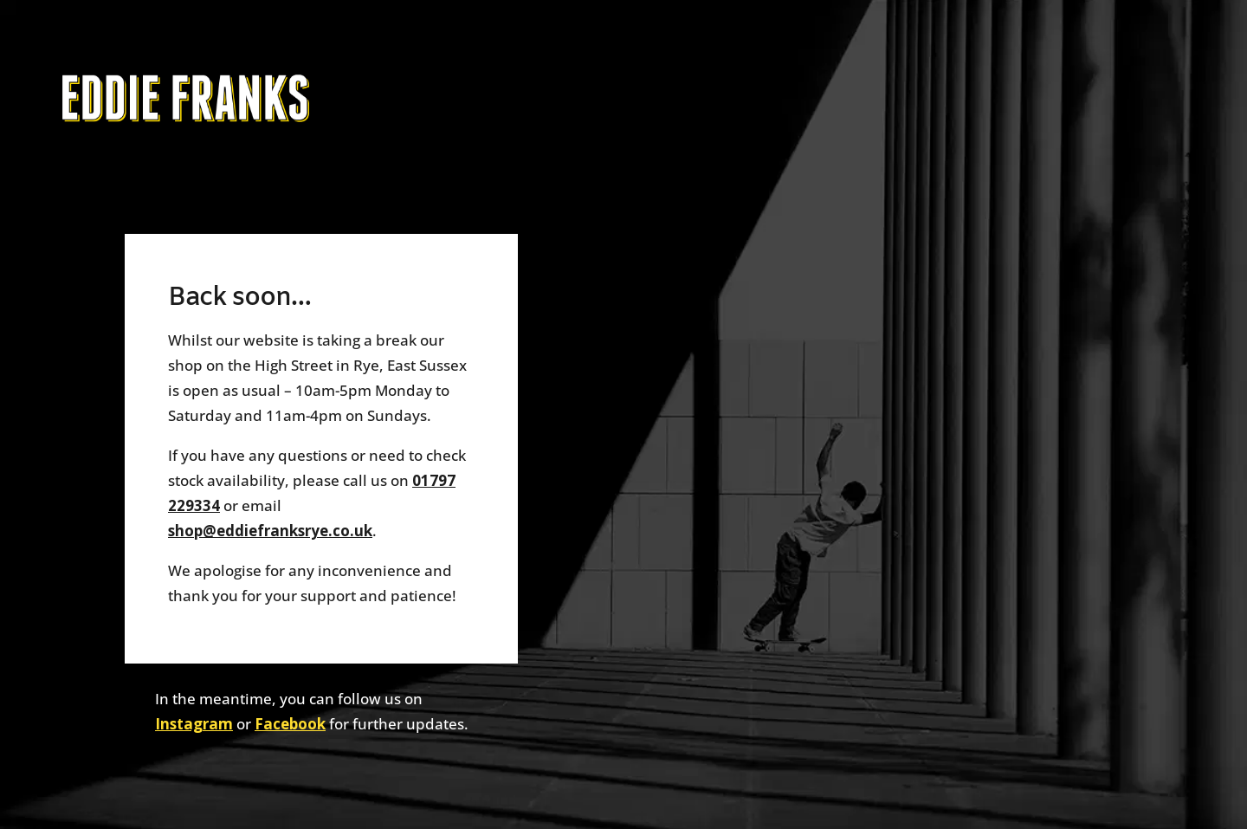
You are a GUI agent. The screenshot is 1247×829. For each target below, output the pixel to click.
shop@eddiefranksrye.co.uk (270, 531)
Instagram (194, 724)
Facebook (290, 724)
